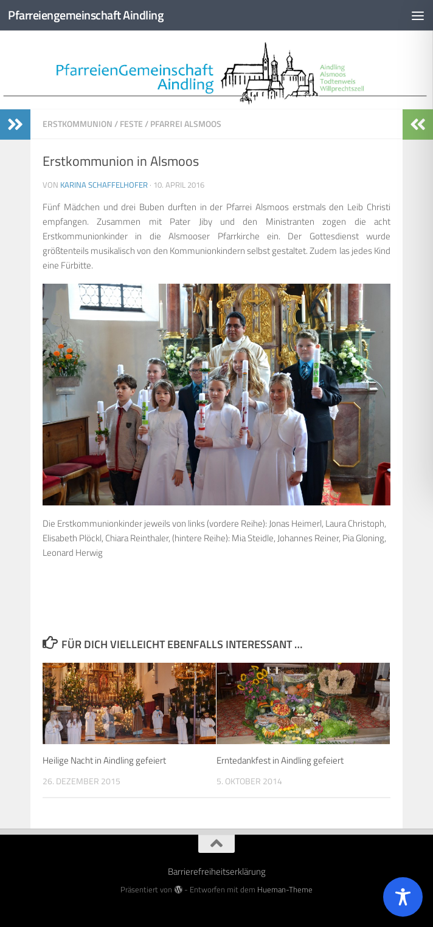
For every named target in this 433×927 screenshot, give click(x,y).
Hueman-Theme (285, 889)
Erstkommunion (78, 123)
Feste (131, 123)
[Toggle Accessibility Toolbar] (403, 897)
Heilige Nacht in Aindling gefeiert (104, 760)
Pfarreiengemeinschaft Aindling (89, 15)
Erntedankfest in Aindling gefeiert (280, 760)
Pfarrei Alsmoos (185, 123)
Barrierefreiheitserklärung (217, 871)
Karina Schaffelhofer (104, 185)
